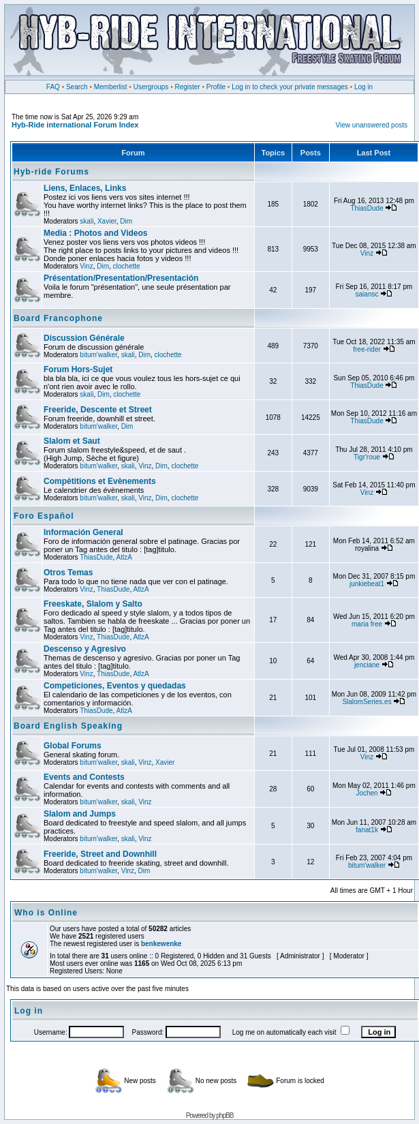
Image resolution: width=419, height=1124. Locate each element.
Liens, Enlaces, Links (85, 188)
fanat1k (367, 830)
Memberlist (110, 87)
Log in (363, 87)
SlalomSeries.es (366, 701)
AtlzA (124, 557)
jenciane (366, 665)
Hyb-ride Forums (51, 172)
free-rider (367, 349)
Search (77, 87)
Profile (216, 87)
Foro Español (44, 516)
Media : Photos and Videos (95, 233)
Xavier (107, 221)
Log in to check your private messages (290, 87)
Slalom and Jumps (80, 814)
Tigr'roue (367, 457)
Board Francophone (58, 318)
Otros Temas (68, 572)
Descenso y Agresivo (85, 649)
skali (86, 221)
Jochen (366, 793)
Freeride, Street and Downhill (100, 854)
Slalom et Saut (72, 441)
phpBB (224, 1115)
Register (187, 87)
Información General (83, 532)
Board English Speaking (68, 726)
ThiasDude (366, 208)
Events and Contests (84, 777)
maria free (367, 624)
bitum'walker (98, 355)
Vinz (86, 266)
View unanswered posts (371, 125)
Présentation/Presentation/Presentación (121, 278)
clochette (126, 266)
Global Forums (73, 745)
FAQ (53, 87)
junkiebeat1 (367, 584)
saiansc (367, 294)
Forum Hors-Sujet (78, 369)
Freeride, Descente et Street (98, 409)
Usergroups (151, 87)
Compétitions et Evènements (100, 481)
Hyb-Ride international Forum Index (75, 125)
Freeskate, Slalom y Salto (93, 604)
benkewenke (161, 943)
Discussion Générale (84, 338)
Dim (126, 221)
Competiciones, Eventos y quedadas (115, 685)
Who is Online (46, 912)
